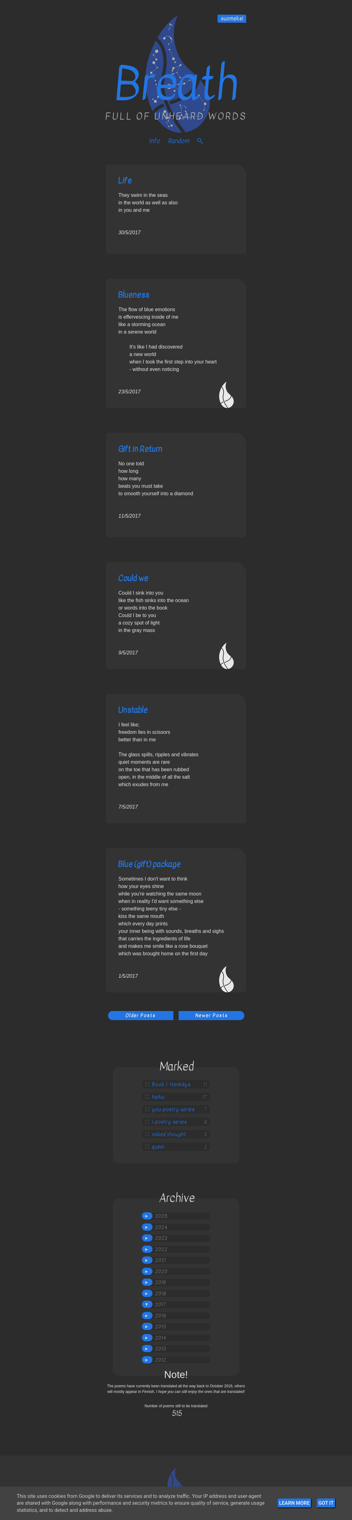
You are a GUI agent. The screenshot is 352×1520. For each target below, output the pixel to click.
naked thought (169, 1134)
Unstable (133, 710)
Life (125, 180)
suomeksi (232, 18)
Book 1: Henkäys (171, 1084)
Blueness (133, 295)
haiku (158, 1097)
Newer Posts (211, 1015)
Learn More (294, 1503)
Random (178, 140)
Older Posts (140, 1015)
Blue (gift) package (149, 864)
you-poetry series (173, 1109)
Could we (133, 578)
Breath (176, 84)
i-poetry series (169, 1122)
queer (158, 1147)
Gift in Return (140, 449)
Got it (326, 1503)
